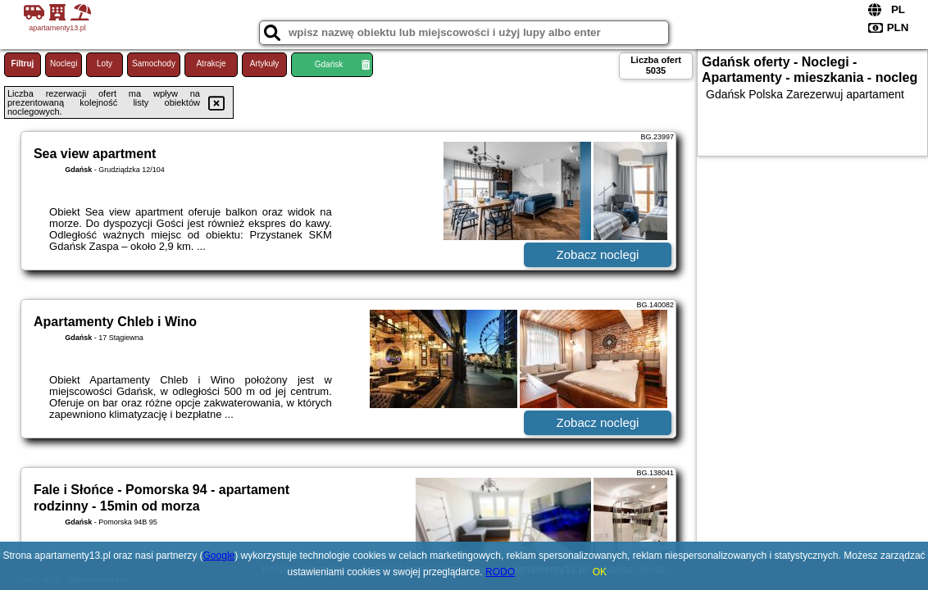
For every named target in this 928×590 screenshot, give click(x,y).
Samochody (153, 63)
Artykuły (265, 63)
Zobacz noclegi (598, 254)
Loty (104, 63)
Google (219, 555)
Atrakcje (210, 63)
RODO (500, 572)
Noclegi (63, 63)
